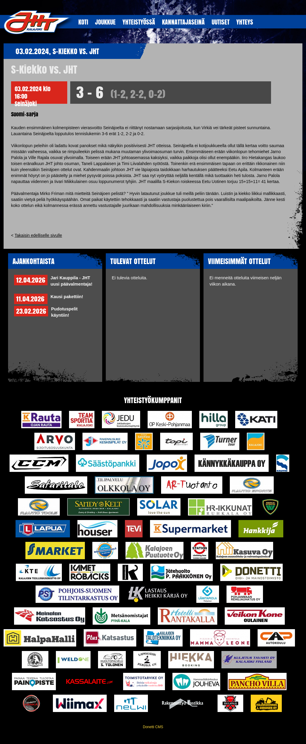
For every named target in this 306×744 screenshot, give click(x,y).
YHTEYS (244, 22)
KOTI (83, 22)
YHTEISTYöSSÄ (139, 22)
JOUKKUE (105, 22)
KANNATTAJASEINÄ (183, 22)
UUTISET (221, 22)
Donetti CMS (153, 727)
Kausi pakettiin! (67, 296)
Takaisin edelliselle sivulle (38, 235)
